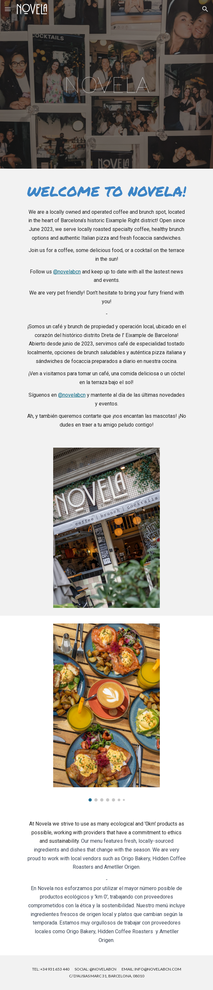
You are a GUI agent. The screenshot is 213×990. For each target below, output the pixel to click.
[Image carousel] (106, 712)
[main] (106, 84)
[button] (8, 9)
